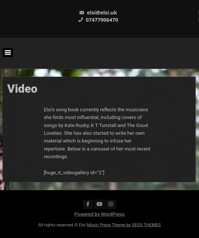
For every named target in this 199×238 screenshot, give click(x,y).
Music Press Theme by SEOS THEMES (124, 224)
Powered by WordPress (99, 214)
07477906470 (98, 19)
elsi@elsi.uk (98, 12)
